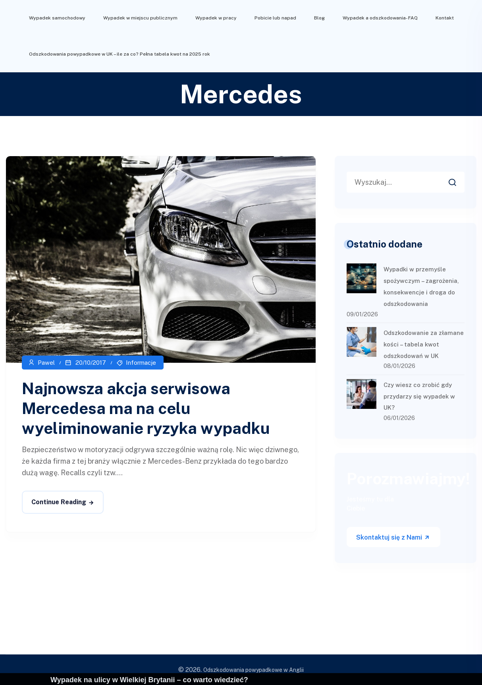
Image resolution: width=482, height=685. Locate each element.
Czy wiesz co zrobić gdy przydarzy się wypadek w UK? (419, 396)
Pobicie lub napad (275, 18)
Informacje (141, 362)
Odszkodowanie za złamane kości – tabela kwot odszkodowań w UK (424, 344)
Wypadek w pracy (216, 18)
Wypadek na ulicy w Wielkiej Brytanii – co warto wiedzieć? (149, 680)
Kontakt (445, 18)
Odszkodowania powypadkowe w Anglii (253, 670)
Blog (319, 18)
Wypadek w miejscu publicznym (140, 18)
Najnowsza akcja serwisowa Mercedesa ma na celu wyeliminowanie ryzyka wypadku (146, 408)
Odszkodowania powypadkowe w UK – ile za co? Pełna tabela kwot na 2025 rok (119, 54)
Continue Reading (58, 502)
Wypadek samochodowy (57, 18)
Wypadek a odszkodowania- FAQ (380, 18)
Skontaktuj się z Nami (393, 537)
